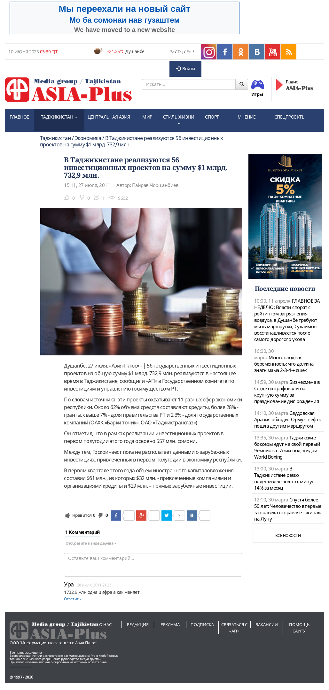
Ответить (72, 598)
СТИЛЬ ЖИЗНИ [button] (178, 119)
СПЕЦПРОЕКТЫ (290, 117)
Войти (185, 69)
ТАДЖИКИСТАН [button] (59, 117)
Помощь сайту (299, 628)
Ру (171, 52)
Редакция (138, 624)
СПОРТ (212, 117)
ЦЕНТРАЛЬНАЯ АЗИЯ (109, 117)
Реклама (170, 624)
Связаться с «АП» (234, 628)
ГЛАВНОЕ (19, 117)
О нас (105, 624)
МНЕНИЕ (247, 117)
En (189, 52)
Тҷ (180, 52)
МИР (147, 117)
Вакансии (266, 624)
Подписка (202, 624)
